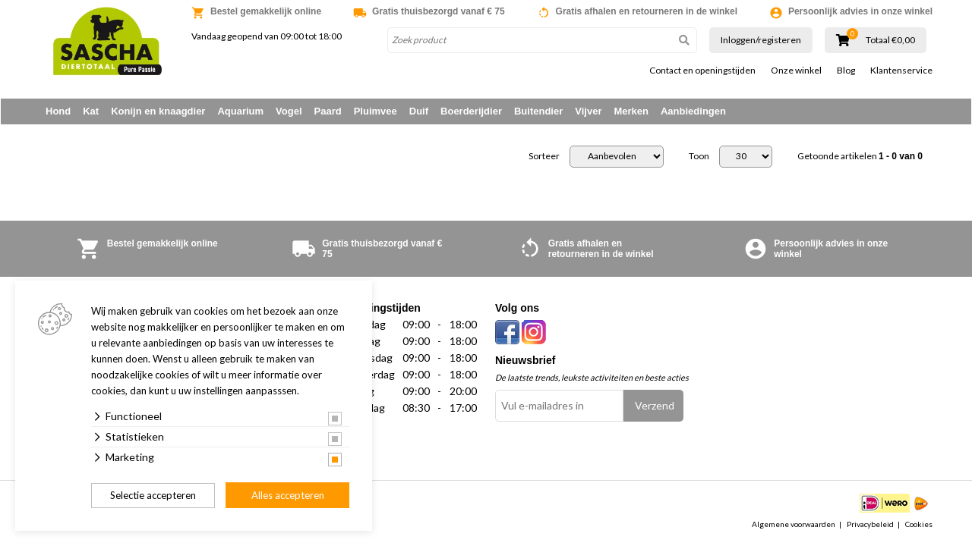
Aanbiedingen (693, 111)
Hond (58, 111)
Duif (418, 111)
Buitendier (538, 111)
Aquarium (240, 111)
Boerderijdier (471, 111)
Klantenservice (901, 70)
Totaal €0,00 (890, 40)
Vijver (588, 111)
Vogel (288, 111)
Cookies (919, 524)
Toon (699, 157)
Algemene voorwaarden (793, 524)
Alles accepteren (287, 495)
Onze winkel (796, 70)
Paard (328, 111)
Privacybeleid (870, 524)
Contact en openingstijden (702, 70)
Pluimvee (375, 111)
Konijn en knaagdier (158, 111)
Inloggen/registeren (761, 40)
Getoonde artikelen (860, 157)
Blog (846, 70)
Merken (631, 111)
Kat (91, 111)
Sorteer (544, 157)
